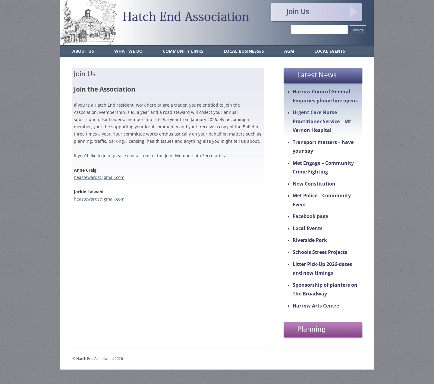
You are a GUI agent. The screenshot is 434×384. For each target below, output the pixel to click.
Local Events (329, 51)
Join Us (297, 11)
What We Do (128, 51)
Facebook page (310, 216)
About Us (83, 51)
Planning (311, 329)
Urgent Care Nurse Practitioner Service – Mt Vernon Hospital (322, 121)
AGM (289, 51)
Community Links (183, 51)
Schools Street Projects (320, 252)
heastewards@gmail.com (99, 177)
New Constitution (314, 183)
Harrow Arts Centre (316, 305)
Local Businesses (244, 51)
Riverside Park (310, 240)
